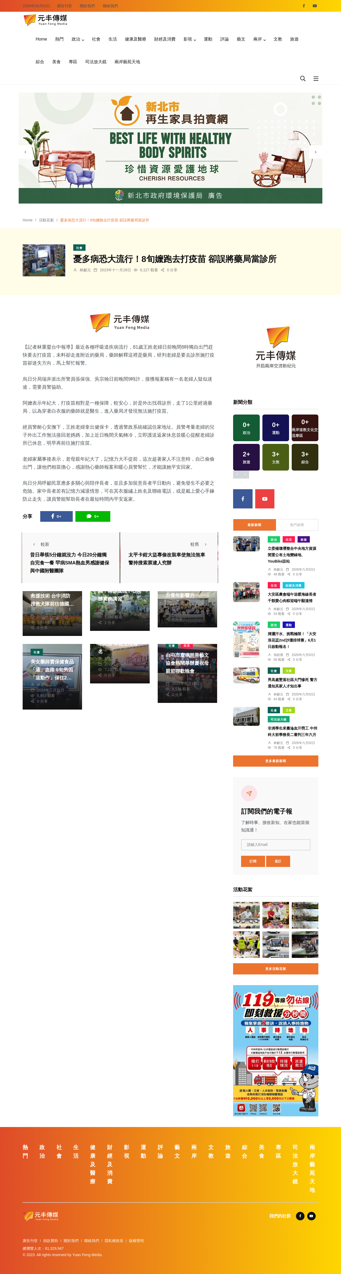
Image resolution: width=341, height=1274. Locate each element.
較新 (39, 544)
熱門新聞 (297, 525)
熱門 (59, 39)
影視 (188, 39)
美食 (56, 61)
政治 (76, 39)
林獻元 (85, 270)
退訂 (278, 861)
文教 (278, 39)
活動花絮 (46, 220)
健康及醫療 (135, 39)
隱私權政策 (114, 1241)
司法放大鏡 (96, 61)
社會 (96, 39)
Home (41, 39)
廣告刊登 (64, 6)
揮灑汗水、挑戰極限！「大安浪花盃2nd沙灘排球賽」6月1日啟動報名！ (292, 640)
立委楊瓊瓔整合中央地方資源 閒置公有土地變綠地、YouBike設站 (292, 554)
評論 (224, 39)
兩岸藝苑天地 (127, 61)
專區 (73, 61)
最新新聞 (254, 525)
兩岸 (257, 39)
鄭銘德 (177, 602)
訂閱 (253, 861)
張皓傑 (110, 606)
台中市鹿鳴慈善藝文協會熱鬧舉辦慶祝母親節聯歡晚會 (187, 663)
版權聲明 (136, 1241)
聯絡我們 (110, 6)
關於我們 (87, 6)
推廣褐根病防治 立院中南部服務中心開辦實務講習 (119, 591)
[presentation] (25, 152)
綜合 (40, 61)
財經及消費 (165, 39)
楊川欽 (177, 678)
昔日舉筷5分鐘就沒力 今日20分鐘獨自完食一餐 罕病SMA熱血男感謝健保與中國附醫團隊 (69, 563)
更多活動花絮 (275, 969)
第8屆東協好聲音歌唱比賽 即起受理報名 (118, 643)
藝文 (241, 39)
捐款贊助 (50, 1241)
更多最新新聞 (275, 761)
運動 (208, 39)
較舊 (200, 544)
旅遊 (294, 39)
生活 (112, 39)
